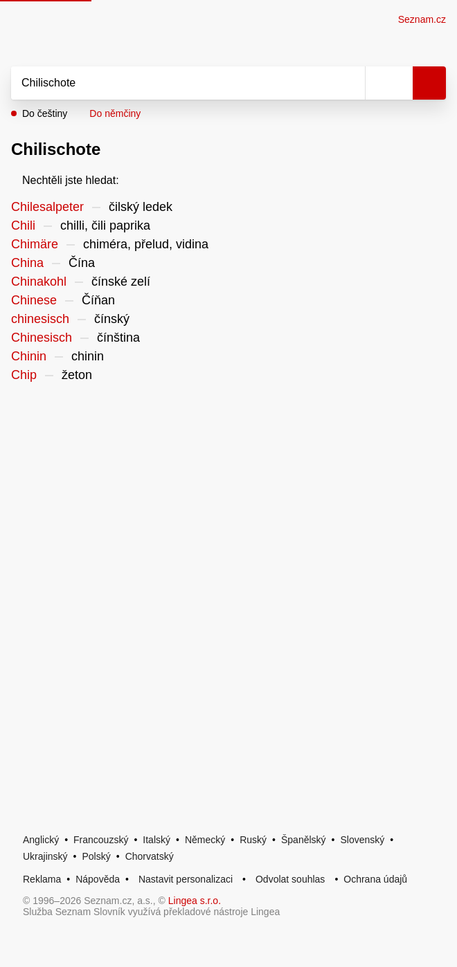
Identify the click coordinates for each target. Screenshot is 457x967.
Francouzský (100, 839)
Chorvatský (149, 856)
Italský (156, 839)
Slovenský (362, 839)
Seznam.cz (422, 19)
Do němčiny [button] (115, 113)
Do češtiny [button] (44, 113)
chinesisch (40, 319)
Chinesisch (41, 337)
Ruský (253, 839)
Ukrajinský (45, 856)
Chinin (28, 356)
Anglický (41, 839)
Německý (205, 839)
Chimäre (34, 244)
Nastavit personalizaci (185, 879)
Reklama (42, 879)
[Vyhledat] (172, 83)
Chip (24, 375)
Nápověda (97, 879)
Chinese (34, 300)
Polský (96, 856)
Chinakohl (38, 281)
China (27, 263)
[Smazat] (349, 83)
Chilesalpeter (47, 207)
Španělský (303, 839)
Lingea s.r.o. (194, 900)
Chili (23, 225)
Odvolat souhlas (290, 879)
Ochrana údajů (375, 879)
